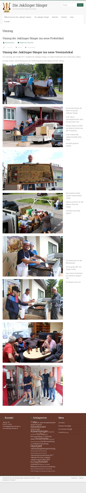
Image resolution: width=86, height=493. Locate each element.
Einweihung (37, 441)
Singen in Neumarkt (46, 469)
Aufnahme (33, 434)
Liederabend (35, 464)
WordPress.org (63, 432)
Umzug (20, 47)
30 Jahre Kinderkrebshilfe (46, 423)
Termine (64, 17)
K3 (48, 459)
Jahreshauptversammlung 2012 (39, 451)
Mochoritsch (41, 467)
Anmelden (61, 422)
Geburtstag (44, 444)
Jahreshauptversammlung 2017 (42, 455)
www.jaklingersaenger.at (10, 428)
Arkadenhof (51, 432)
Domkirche (51, 439)
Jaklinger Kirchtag (37, 457)
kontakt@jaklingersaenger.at (11, 426)
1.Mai (34, 422)
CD (43, 436)
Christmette (41, 438)
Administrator (9, 43)
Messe (34, 466)
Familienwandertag (48, 441)
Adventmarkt (35, 429)
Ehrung (32, 441)
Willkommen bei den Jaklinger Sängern (17, 17)
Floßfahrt (36, 444)
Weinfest (53, 471)
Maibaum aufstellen (45, 464)
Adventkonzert (38, 426)
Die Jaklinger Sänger (30, 5)
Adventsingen (39, 431)
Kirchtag (34, 462)
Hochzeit (36, 446)
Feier (32, 444)
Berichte (55, 17)
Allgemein (23, 43)
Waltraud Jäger (47, 471)
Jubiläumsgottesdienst (39, 460)
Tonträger (36, 471)
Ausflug (40, 434)
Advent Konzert (36, 425)
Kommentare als (65, 429)
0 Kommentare (30, 47)
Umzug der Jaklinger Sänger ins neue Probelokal (33, 38)
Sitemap (81, 478)
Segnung (33, 469)
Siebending (37, 469)
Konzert (43, 461)
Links (72, 17)
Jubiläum (47, 457)
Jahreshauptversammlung (43, 448)
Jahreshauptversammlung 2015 (39, 453)
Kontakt (7, 22)
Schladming (51, 467)
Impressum (74, 478)
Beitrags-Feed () (64, 426)
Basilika (46, 434)
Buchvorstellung (36, 436)
